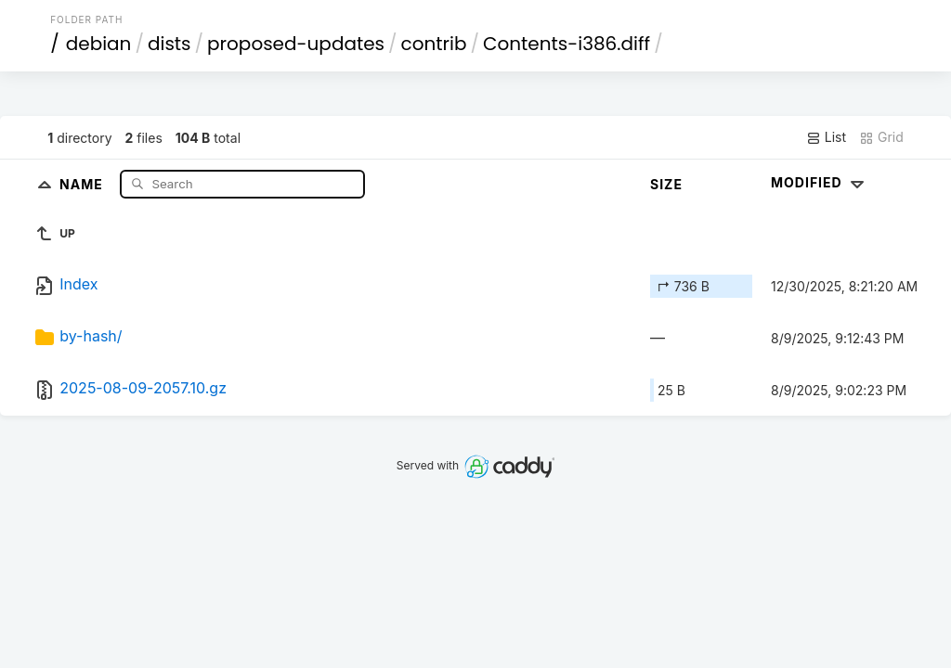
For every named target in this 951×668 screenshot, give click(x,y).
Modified (819, 182)
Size (666, 184)
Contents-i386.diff (566, 44)
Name (83, 183)
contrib (434, 44)
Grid (881, 137)
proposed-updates (295, 44)
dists (169, 44)
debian (99, 44)
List (826, 137)
